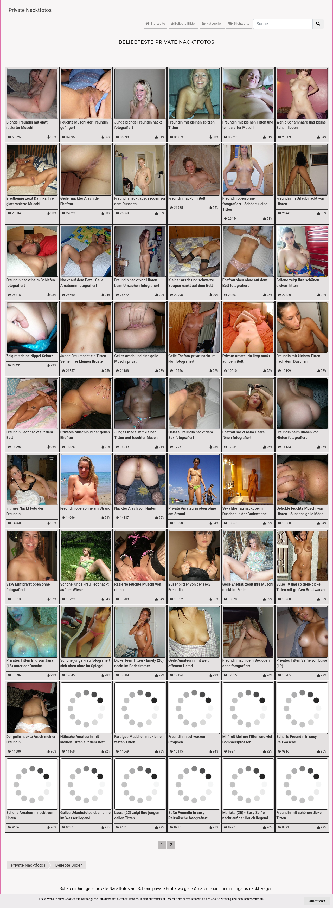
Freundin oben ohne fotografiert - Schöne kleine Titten (244, 203)
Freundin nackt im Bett (186, 198)
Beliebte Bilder (183, 23)
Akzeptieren (317, 901)
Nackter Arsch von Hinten (135, 508)
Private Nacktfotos (30, 10)
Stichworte (238, 23)
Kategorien (212, 23)
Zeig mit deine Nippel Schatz (29, 356)
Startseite (155, 23)
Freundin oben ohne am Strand (85, 508)
